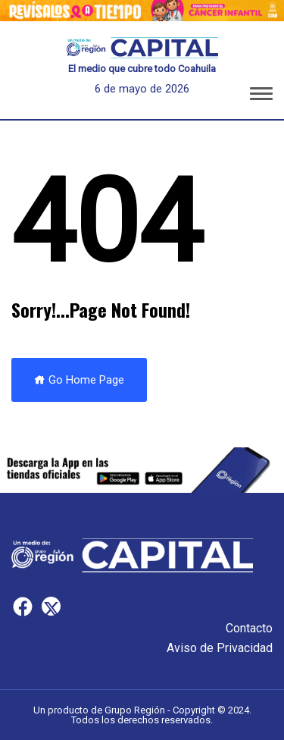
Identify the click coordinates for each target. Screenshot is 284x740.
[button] (261, 96)
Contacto (249, 628)
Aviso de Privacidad (220, 648)
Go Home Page (79, 380)
